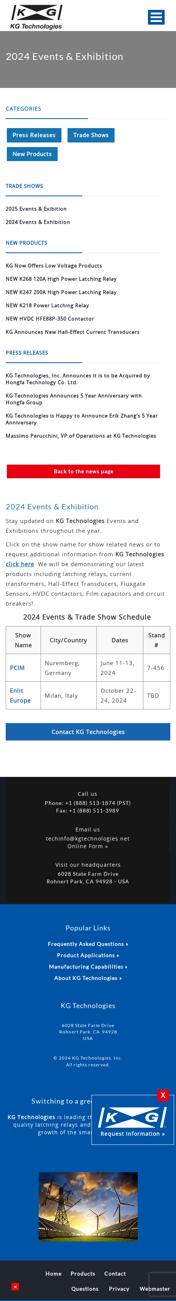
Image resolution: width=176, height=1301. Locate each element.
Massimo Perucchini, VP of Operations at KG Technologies (81, 435)
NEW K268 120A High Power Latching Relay (61, 279)
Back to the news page (83, 471)
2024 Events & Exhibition (38, 222)
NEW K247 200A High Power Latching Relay (61, 292)
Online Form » (88, 846)
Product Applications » (88, 955)
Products (83, 1273)
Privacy (119, 1288)
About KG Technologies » (88, 978)
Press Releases (34, 135)
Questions (85, 1288)
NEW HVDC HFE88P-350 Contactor (50, 318)
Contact (115, 1273)
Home (53, 1273)
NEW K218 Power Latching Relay (47, 305)
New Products (32, 153)
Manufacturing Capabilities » (88, 966)
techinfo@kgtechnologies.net (88, 838)
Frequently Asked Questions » (88, 944)
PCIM (17, 668)
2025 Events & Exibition (36, 208)
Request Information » (132, 1121)
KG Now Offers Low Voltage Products (54, 265)
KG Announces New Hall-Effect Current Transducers (73, 332)
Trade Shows (91, 135)
